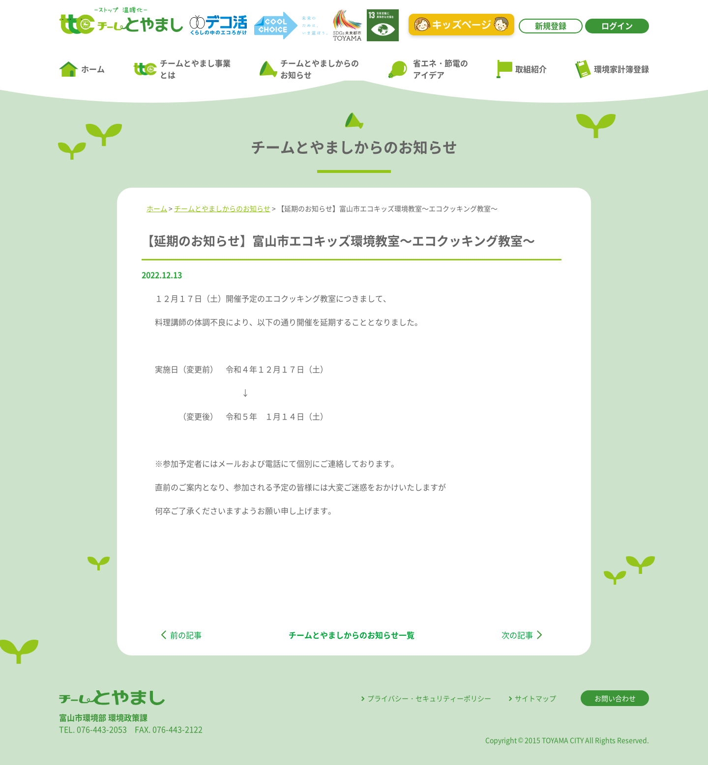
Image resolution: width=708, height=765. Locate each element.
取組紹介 (522, 69)
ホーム (82, 69)
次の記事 (517, 635)
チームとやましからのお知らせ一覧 (351, 635)
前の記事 (186, 635)
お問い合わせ (615, 698)
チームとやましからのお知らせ (309, 69)
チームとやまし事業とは (182, 69)
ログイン (617, 25)
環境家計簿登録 (612, 69)
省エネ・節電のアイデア (427, 69)
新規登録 (550, 25)
